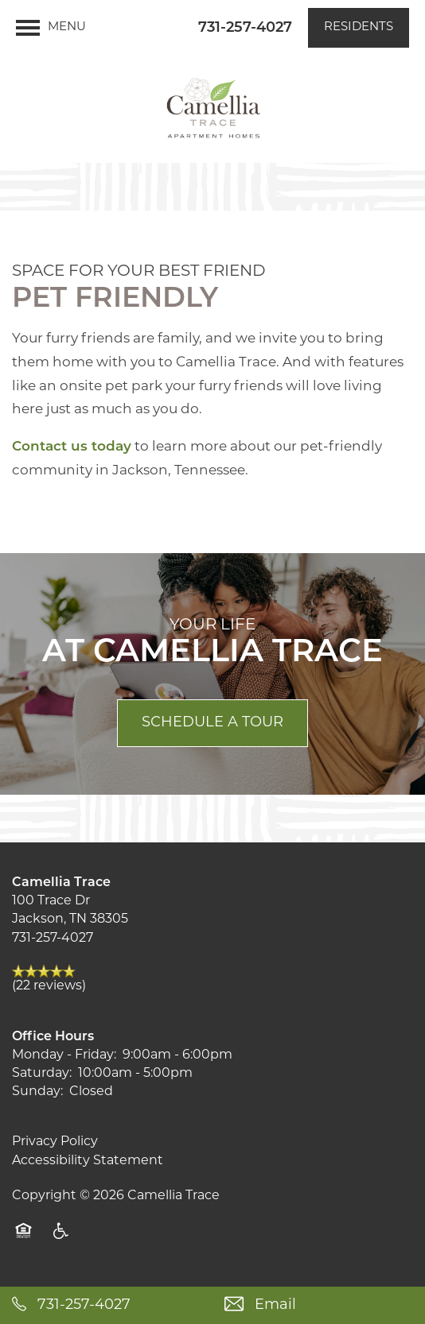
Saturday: (42, 1073)
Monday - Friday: (64, 1055)
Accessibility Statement (87, 1161)
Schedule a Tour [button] (212, 722)
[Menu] (51, 28)
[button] (358, 28)
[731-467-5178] (106, 1305)
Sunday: (37, 1092)
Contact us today (71, 447)
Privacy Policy (55, 1142)
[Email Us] (318, 1305)
